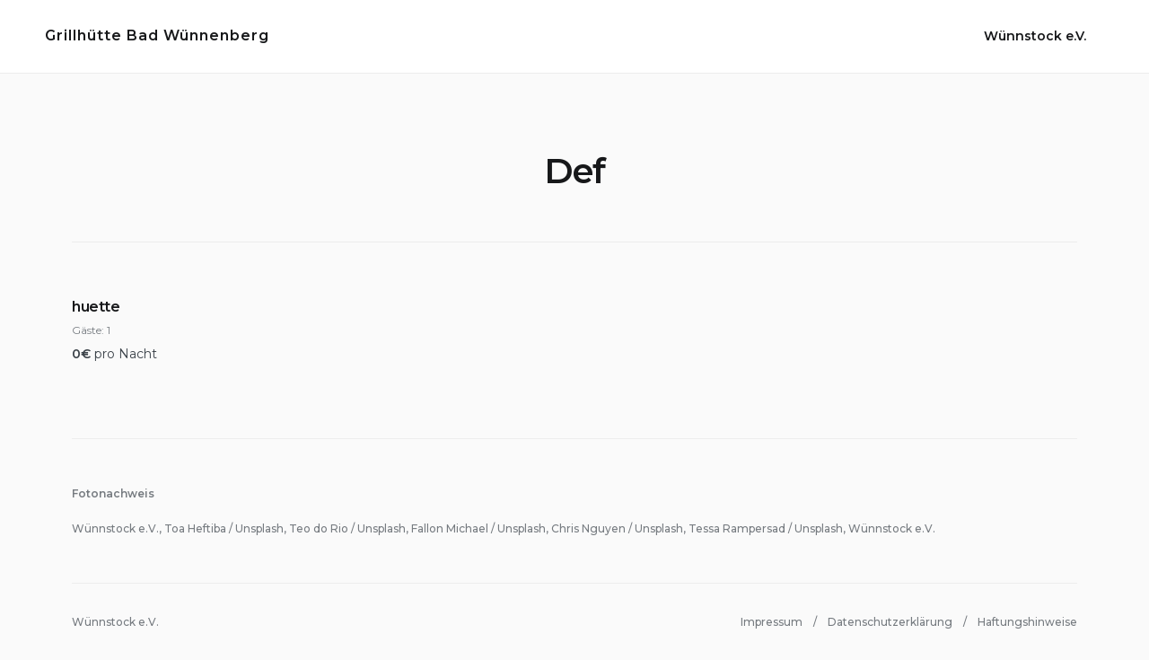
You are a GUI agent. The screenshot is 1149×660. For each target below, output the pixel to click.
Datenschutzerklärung (890, 622)
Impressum (772, 622)
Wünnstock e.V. (1035, 36)
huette (95, 306)
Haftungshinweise (1027, 622)
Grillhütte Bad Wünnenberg (157, 35)
